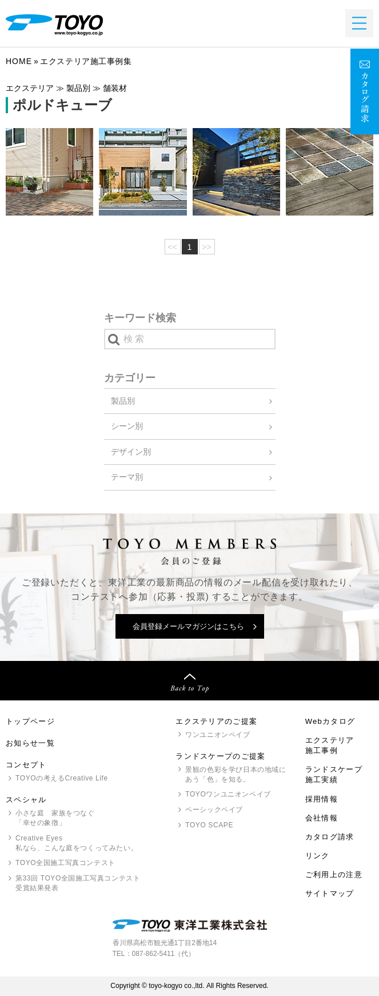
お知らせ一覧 (30, 743)
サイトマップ (329, 893)
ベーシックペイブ (214, 810)
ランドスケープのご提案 (220, 756)
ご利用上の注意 (333, 874)
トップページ (30, 721)
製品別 (123, 400)
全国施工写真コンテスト (65, 863)
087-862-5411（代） (164, 954)
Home (19, 61)
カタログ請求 (329, 836)
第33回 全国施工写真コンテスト (77, 883)
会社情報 (321, 818)
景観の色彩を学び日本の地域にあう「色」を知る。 (235, 774)
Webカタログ (330, 721)
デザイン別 (131, 451)
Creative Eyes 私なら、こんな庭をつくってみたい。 (76, 843)
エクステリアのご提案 (216, 721)
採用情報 (321, 799)
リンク (317, 855)
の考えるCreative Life (61, 778)
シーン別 (127, 426)
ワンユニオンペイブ (217, 735)
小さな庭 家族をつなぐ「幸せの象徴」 (55, 818)
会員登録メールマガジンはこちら (188, 626)
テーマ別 (127, 476)
